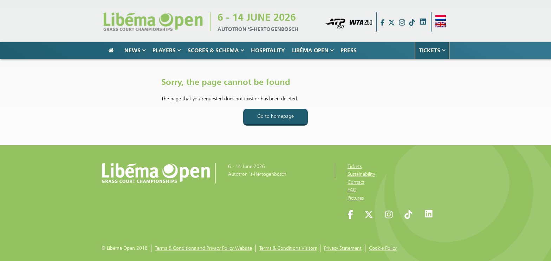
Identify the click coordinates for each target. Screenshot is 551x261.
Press (349, 50)
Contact (356, 182)
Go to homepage (275, 116)
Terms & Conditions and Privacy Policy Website (203, 248)
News (134, 50)
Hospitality (268, 50)
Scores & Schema (216, 50)
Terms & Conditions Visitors (288, 248)
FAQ (352, 190)
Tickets (432, 50)
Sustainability (361, 174)
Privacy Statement (343, 248)
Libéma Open (312, 50)
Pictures (356, 198)
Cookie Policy (383, 248)
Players (167, 50)
